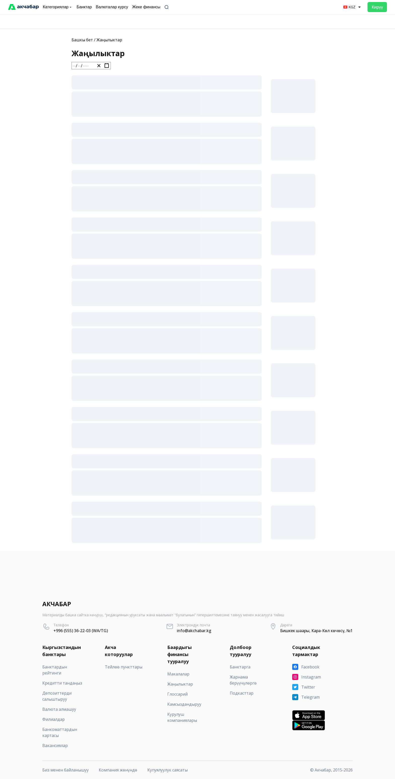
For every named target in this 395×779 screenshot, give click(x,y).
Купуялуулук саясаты (167, 770)
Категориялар (58, 7)
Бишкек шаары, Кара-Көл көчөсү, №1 (316, 630)
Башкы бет (82, 40)
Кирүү (377, 7)
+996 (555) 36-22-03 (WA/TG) (80, 630)
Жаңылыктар (109, 40)
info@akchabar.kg (194, 630)
